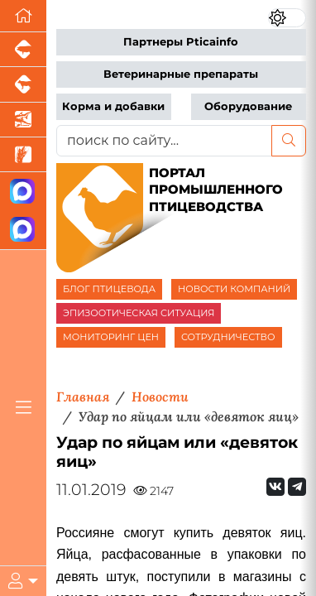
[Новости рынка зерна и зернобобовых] (23, 154)
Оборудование (248, 106)
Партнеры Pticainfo (180, 42)
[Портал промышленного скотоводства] (23, 84)
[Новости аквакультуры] (23, 120)
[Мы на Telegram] (297, 487)
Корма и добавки (113, 106)
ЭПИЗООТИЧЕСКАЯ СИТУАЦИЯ (138, 313)
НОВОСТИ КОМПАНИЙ (234, 289)
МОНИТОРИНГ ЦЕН (111, 337)
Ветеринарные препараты (180, 74)
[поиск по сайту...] (164, 140)
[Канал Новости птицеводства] (23, 191)
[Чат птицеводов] (23, 230)
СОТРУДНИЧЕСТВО (228, 337)
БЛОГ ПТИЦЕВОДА (109, 289)
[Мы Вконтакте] (275, 487)
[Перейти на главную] (23, 16)
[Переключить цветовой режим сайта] (287, 17)
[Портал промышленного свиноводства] (23, 49)
